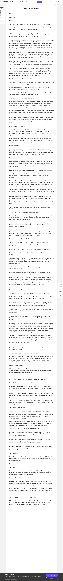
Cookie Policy (7, 579)
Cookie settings (52, 578)
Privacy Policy (14, 579)
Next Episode (59, 2)
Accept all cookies (52, 575)
